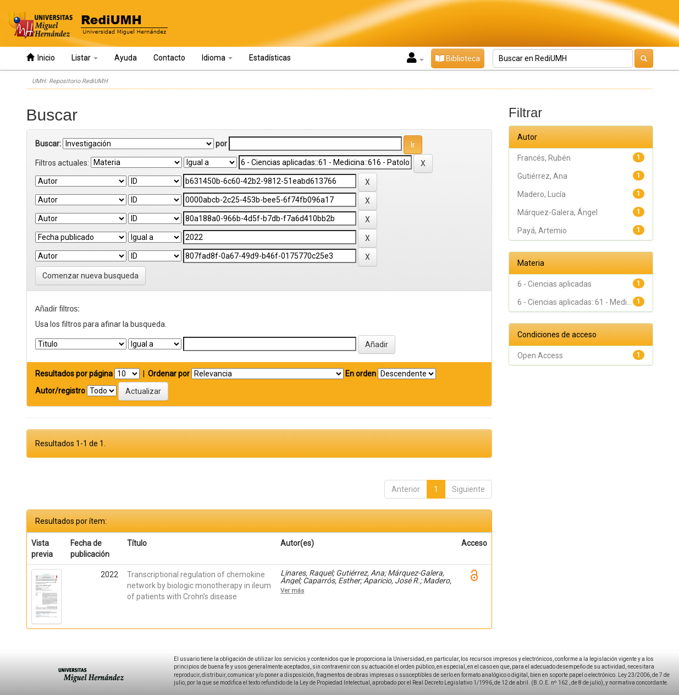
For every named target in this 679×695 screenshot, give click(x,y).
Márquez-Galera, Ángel (557, 212)
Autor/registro (60, 390)
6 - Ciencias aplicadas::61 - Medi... (574, 302)
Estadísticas (270, 57)
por (221, 143)
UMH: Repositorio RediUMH (70, 81)
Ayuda (125, 57)
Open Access (540, 355)
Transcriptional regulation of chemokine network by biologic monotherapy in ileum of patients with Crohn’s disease (199, 585)
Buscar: (48, 143)
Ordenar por (169, 373)
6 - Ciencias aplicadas (554, 284)
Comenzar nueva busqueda (90, 275)
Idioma (217, 57)
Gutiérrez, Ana (542, 176)
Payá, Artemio (542, 230)
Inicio (40, 57)
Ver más (292, 590)
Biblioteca (457, 58)
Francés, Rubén (544, 158)
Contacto (169, 57)
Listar (84, 57)
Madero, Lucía (541, 194)
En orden (360, 373)
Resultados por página (74, 373)
